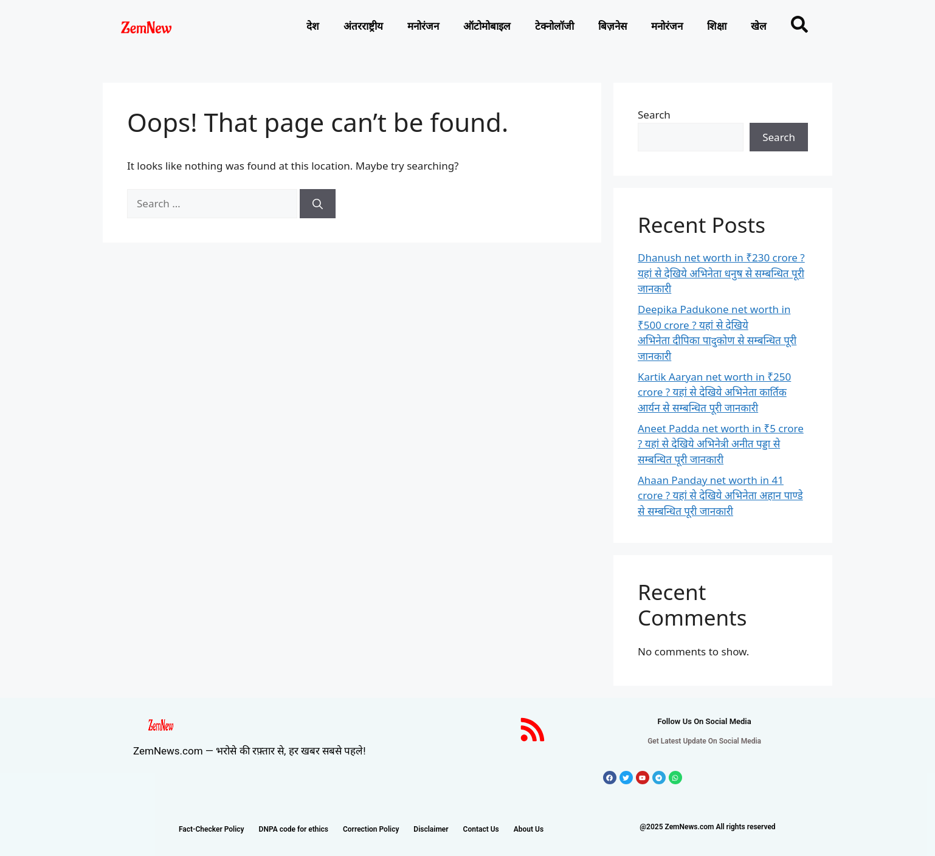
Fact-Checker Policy (211, 829)
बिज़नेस (612, 26)
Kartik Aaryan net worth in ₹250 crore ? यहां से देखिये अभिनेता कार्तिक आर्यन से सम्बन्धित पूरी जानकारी (714, 392)
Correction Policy (371, 829)
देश (312, 26)
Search (654, 115)
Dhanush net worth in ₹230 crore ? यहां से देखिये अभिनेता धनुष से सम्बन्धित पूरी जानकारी (721, 272)
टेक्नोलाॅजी (554, 26)
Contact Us (481, 829)
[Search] (318, 203)
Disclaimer (430, 829)
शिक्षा (716, 26)
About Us (528, 829)
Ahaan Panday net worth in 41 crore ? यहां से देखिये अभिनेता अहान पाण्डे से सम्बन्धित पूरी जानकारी (720, 495)
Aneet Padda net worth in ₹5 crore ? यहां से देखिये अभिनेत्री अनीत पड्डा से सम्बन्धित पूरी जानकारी (721, 443)
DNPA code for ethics (293, 829)
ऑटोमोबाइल (487, 26)
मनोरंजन (423, 26)
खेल (759, 26)
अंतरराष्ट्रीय (363, 26)
